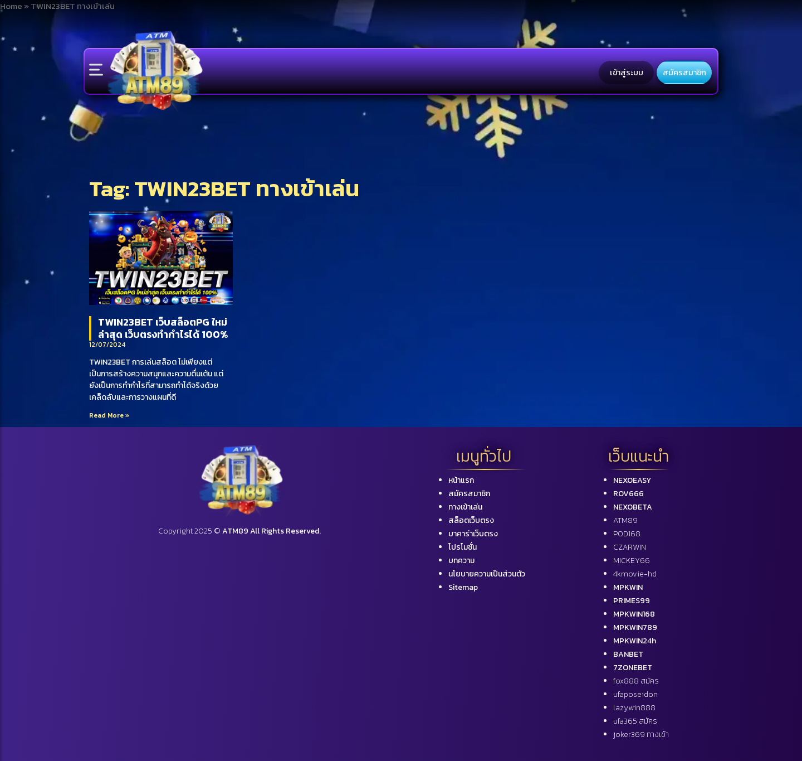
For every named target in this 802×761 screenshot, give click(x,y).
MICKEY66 (631, 560)
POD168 (626, 534)
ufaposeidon (635, 694)
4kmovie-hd (635, 574)
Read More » (109, 415)
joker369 (641, 734)
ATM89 (625, 520)
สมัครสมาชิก (684, 72)
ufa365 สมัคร (635, 721)
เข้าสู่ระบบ (626, 72)
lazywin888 (634, 708)
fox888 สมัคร (636, 681)
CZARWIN (629, 547)
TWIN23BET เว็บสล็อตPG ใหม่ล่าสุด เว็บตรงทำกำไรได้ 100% (163, 328)
